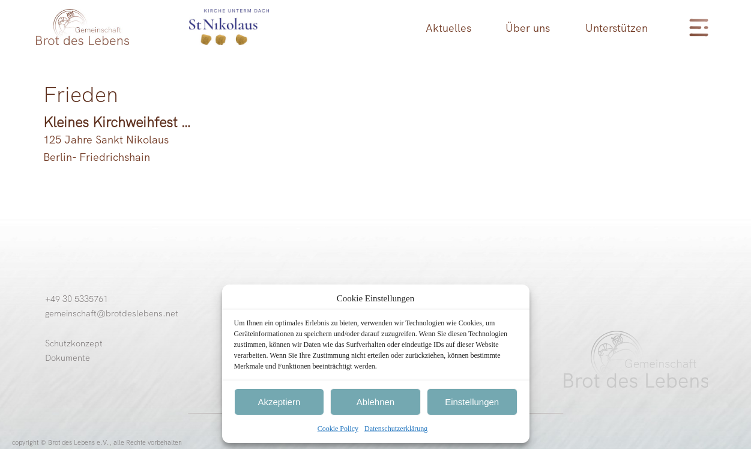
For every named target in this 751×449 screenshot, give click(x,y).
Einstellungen (472, 402)
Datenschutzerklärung (395, 428)
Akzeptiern (279, 402)
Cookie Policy (338, 428)
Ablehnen (375, 402)
